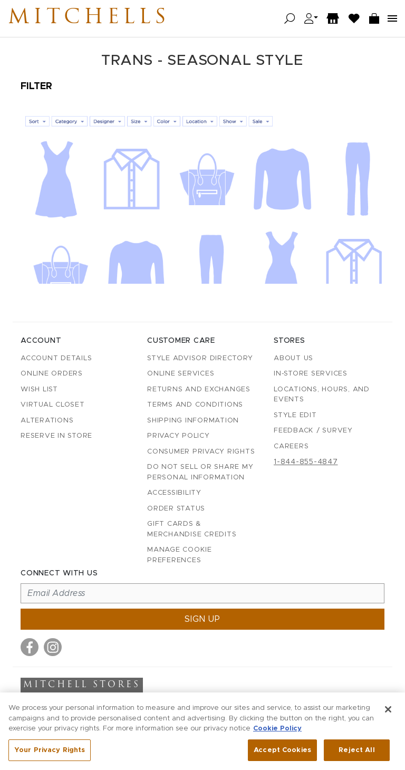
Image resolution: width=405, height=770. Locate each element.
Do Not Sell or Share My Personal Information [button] (200, 472)
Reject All (356, 752)
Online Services (180, 373)
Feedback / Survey (313, 430)
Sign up (202, 619)
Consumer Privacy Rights (201, 451)
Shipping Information (193, 420)
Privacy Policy (178, 435)
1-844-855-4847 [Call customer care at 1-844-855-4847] (306, 462)
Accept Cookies (282, 752)
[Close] (388, 711)
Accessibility (174, 492)
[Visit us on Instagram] (53, 647)
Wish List (39, 389)
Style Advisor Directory (200, 358)
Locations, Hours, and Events (322, 394)
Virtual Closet (53, 404)
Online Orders (52, 373)
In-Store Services (311, 373)
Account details (56, 358)
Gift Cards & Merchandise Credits (191, 529)
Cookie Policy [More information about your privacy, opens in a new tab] (277, 730)
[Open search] (289, 19)
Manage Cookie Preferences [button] (179, 555)
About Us (293, 358)
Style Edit (295, 415)
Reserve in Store (56, 435)
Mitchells (89, 18)
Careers (291, 446)
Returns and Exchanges (198, 389)
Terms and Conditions (195, 404)
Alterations (47, 420)
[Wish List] (354, 19)
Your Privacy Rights (49, 752)
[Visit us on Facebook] (29, 647)
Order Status (176, 508)
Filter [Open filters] (36, 86)
